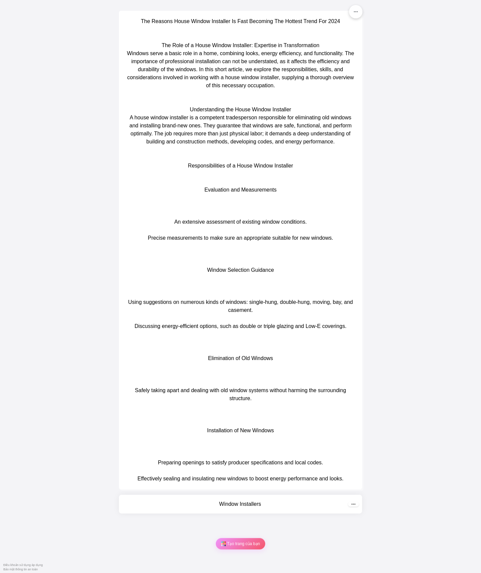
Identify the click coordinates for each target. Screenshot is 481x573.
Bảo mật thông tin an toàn (20, 569)
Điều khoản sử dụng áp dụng (23, 565)
